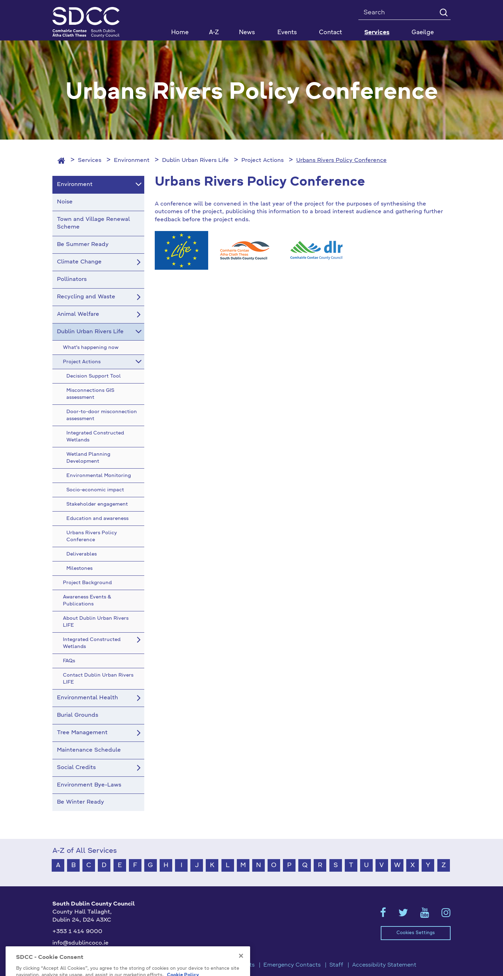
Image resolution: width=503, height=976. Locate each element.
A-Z (214, 33)
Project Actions (262, 160)
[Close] (241, 965)
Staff (336, 965)
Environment (132, 160)
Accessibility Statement (384, 965)
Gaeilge (422, 33)
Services (89, 160)
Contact (330, 33)
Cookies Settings (415, 933)
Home (180, 33)
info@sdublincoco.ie (80, 943)
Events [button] (287, 33)
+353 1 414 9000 (77, 931)
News (247, 33)
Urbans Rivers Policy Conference (341, 160)
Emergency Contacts (292, 965)
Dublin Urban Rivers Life (195, 160)
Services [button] (376, 33)
